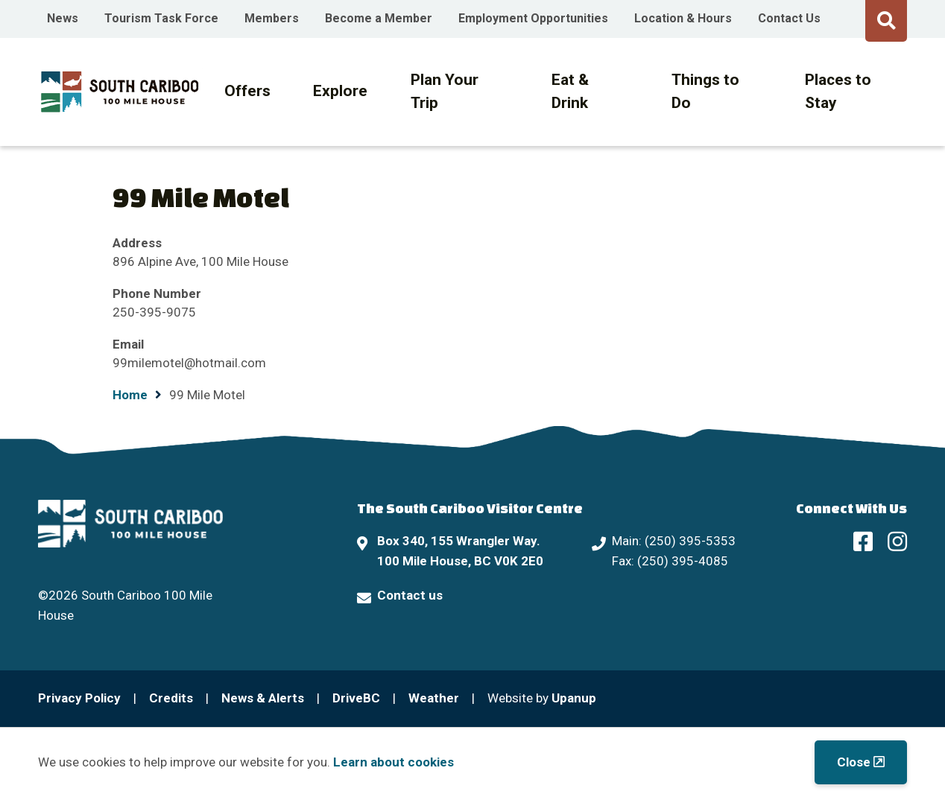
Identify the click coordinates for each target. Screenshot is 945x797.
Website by (541, 697)
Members (271, 18)
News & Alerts (262, 697)
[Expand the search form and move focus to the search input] (886, 18)
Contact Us (789, 18)
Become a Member (378, 18)
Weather (433, 697)
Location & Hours (683, 18)
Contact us (410, 595)
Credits (171, 697)
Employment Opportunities (533, 18)
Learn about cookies (393, 762)
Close (853, 762)
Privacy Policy (79, 697)
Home (130, 394)
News (62, 18)
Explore (340, 91)
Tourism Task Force (161, 18)
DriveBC (356, 697)
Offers (247, 91)
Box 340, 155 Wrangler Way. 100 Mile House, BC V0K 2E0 (460, 550)
